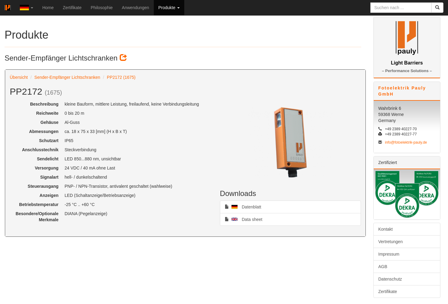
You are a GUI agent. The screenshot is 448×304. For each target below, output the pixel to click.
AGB (382, 266)
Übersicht (19, 77)
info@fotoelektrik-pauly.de (406, 142)
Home (48, 7)
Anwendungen (135, 7)
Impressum (388, 254)
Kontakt (385, 229)
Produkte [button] (169, 7)
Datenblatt (243, 206)
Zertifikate (72, 7)
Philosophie (102, 7)
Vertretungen (390, 241)
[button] (26, 7)
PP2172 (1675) (121, 77)
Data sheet (243, 219)
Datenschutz (390, 279)
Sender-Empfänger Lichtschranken (67, 77)
